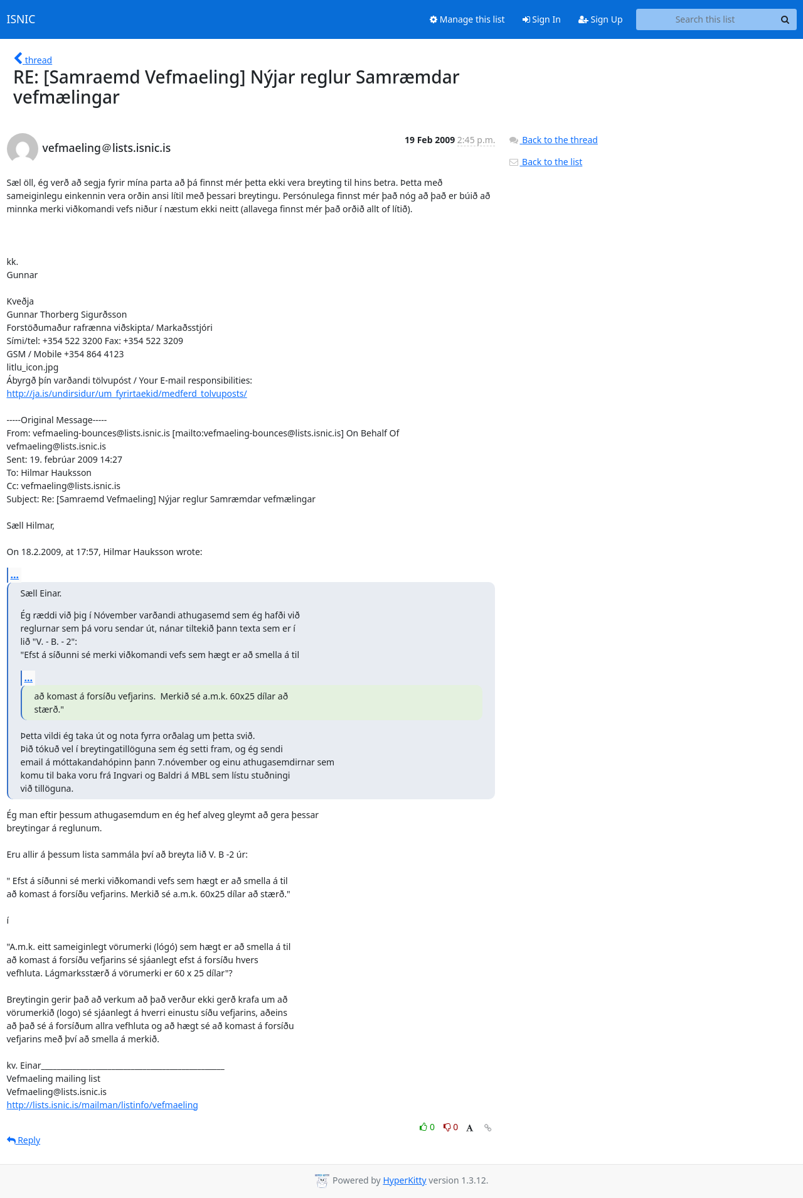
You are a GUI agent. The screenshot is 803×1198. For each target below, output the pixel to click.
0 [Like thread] (428, 1127)
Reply (24, 1140)
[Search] (785, 19)
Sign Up (600, 19)
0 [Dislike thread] (451, 1127)
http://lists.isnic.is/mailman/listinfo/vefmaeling (102, 1105)
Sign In (542, 19)
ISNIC (21, 19)
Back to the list (545, 162)
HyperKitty (404, 1180)
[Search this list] (705, 19)
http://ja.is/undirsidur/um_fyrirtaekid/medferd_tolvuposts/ (127, 393)
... (15, 574)
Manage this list (467, 19)
